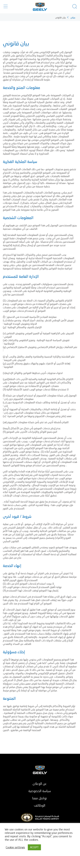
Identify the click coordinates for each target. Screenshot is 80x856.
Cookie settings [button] (15, 847)
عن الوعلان (40, 784)
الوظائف (39, 805)
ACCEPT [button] (34, 847)
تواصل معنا (39, 798)
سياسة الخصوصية (39, 791)
